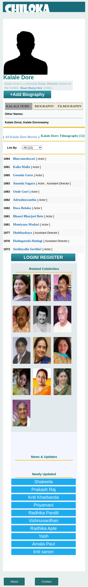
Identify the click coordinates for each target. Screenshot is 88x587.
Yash (43, 536)
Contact (47, 581)
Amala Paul (43, 543)
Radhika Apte (43, 528)
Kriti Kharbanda (43, 497)
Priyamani (44, 505)
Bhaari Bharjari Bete (31, 88)
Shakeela (43, 481)
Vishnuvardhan (43, 520)
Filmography (70, 106)
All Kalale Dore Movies (21, 137)
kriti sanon (43, 551)
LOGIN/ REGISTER (43, 257)
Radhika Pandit (43, 512)
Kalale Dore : (18, 106)
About (14, 581)
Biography (44, 106)
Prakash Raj (44, 489)
